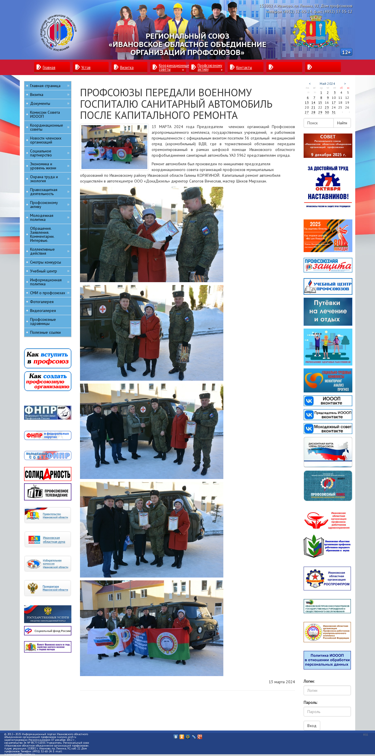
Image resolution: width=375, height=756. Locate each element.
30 (327, 112)
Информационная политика (49, 281)
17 (334, 102)
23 (327, 107)
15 (320, 102)
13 (307, 102)
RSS (365, 735)
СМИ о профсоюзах (49, 292)
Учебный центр (49, 271)
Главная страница (49, 85)
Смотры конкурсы (45, 262)
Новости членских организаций (45, 140)
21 (313, 107)
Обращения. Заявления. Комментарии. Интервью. (49, 234)
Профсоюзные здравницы (43, 321)
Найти (342, 122)
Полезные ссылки (45, 332)
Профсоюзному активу (49, 204)
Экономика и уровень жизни (49, 165)
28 (313, 112)
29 (320, 112)
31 (334, 112)
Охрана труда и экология (49, 178)
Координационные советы (49, 127)
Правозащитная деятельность (49, 191)
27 (307, 112)
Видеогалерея (43, 310)
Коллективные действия (49, 251)
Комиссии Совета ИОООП (45, 114)
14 (313, 102)
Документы (49, 103)
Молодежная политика (49, 217)
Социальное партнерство (49, 153)
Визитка (49, 94)
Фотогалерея (42, 301)
